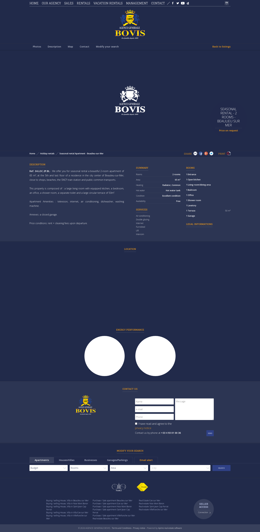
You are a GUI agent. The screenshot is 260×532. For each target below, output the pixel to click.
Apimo (161, 528)
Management (137, 3)
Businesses (90, 460)
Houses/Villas (66, 460)
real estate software (173, 528)
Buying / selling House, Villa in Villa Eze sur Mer (67, 512)
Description (54, 46)
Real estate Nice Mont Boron (151, 503)
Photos (37, 46)
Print (229, 153)
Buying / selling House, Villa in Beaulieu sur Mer (67, 500)
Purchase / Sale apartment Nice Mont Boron (112, 506)
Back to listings (221, 46)
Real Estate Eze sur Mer (149, 500)
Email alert (146, 460)
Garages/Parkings (117, 460)
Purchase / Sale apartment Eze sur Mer (110, 503)
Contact (158, 3)
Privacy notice (139, 528)
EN (226, 2)
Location (130, 249)
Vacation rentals (108, 3)
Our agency (51, 3)
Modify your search (107, 46)
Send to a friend (195, 153)
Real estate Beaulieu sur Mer (106, 518)
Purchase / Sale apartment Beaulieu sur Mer (112, 500)
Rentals (83, 3)
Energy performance (130, 330)
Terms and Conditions (121, 528)
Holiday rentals (47, 153)
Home (34, 3)
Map (70, 46)
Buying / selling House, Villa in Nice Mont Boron (67, 503)
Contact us (130, 389)
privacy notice (143, 428)
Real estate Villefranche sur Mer (153, 509)
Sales (68, 3)
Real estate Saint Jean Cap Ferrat (153, 506)
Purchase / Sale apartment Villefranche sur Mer (114, 515)
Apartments (42, 460)
